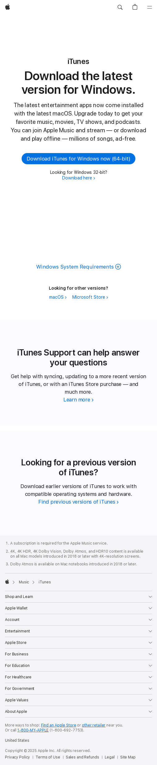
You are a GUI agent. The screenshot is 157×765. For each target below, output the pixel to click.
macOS (56, 297)
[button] (119, 7)
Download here (77, 177)
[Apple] (7, 7)
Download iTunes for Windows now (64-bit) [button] (78, 159)
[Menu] (149, 7)
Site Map (128, 757)
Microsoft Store (88, 297)
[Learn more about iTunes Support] (78, 399)
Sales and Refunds (82, 757)
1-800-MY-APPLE (33, 730)
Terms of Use (48, 757)
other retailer (93, 725)
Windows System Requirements (75, 267)
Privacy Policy (17, 757)
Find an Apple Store (58, 725)
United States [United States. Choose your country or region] (17, 740)
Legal (110, 757)
